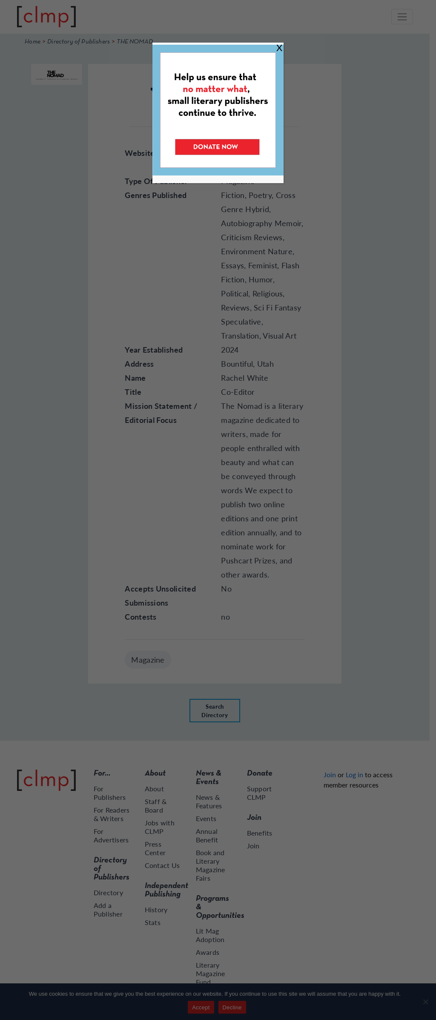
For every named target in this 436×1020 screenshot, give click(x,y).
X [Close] (279, 47)
